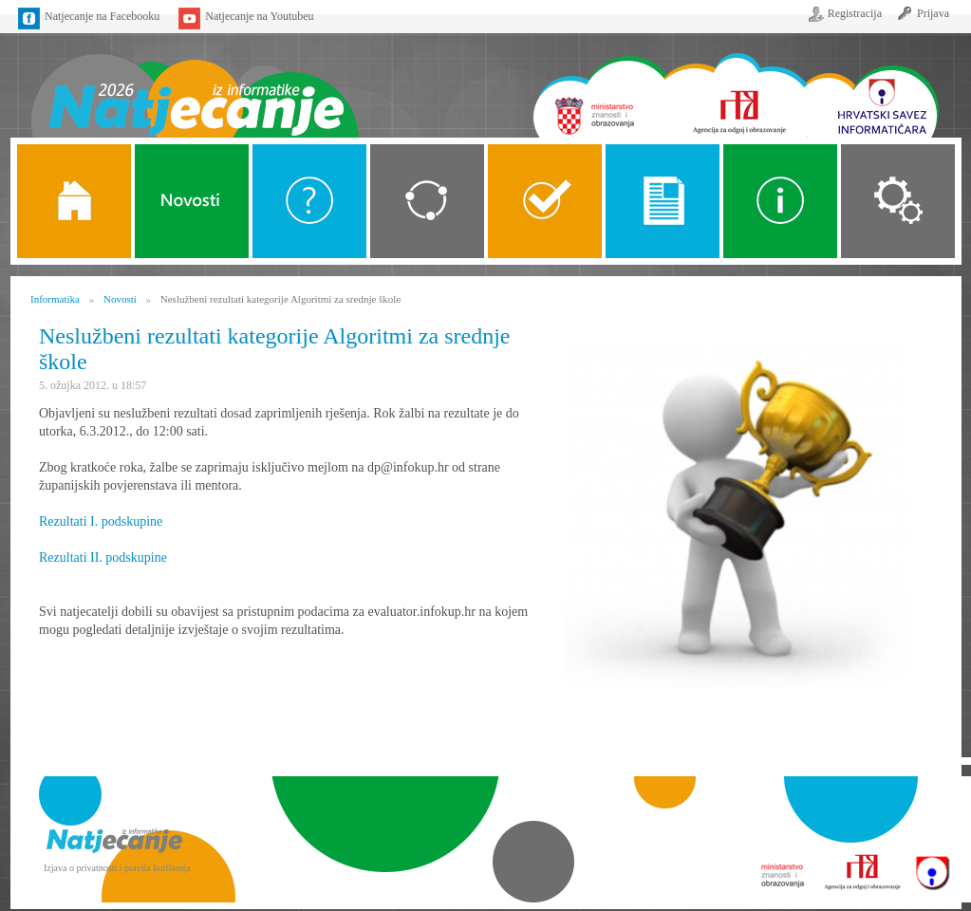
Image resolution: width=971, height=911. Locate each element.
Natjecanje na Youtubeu (259, 16)
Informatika (55, 299)
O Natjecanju (309, 201)
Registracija (855, 13)
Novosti (192, 201)
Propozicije (662, 201)
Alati (780, 201)
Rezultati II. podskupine (103, 557)
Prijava (933, 13)
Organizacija (898, 201)
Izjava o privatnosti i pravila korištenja (117, 868)
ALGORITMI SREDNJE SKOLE (545, 201)
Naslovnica (194, 83)
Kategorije (427, 201)
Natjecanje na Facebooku (102, 16)
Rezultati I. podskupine (100, 521)
